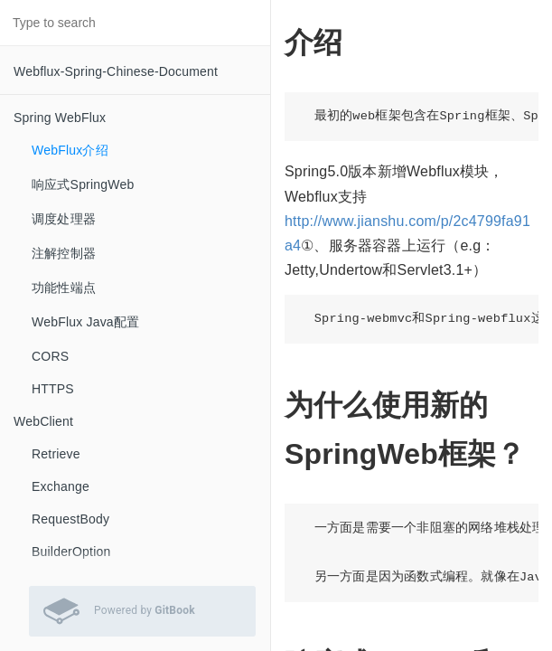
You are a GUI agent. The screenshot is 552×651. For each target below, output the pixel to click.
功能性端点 (64, 287)
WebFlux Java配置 (85, 322)
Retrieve (56, 454)
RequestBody (70, 519)
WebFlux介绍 (70, 150)
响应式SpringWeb (83, 184)
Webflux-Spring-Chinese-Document (116, 71)
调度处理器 (64, 219)
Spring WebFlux (60, 117)
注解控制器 (64, 253)
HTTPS (53, 389)
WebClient (43, 421)
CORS (50, 356)
